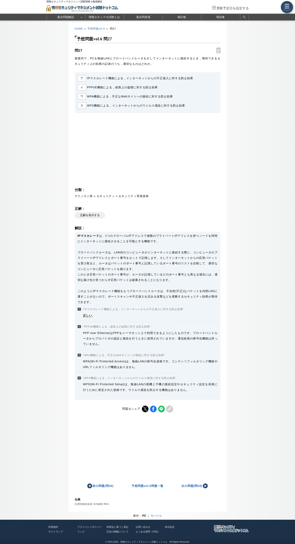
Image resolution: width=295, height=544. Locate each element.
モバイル (156, 515)
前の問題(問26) (103, 485)
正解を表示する (90, 215)
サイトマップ (55, 531)
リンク (81, 531)
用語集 (220, 17)
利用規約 (53, 527)
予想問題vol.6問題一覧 (147, 485)
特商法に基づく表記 (117, 527)
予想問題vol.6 (96, 28)
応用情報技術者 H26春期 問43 (92, 504)
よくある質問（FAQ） (148, 531)
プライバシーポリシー (89, 527)
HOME (79, 28)
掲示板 (182, 17)
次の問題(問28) (191, 485)
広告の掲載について (117, 531)
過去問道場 (143, 17)
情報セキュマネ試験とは (104, 17)
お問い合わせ (143, 527)
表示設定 (170, 527)
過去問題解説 (65, 17)
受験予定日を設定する (232, 8)
